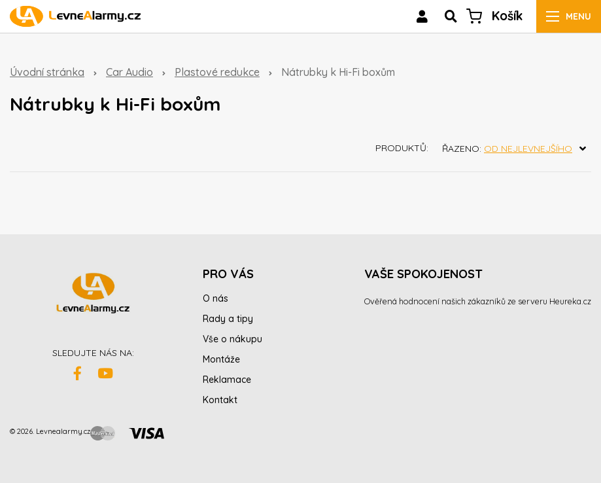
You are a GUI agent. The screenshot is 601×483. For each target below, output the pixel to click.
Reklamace (227, 379)
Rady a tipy (228, 319)
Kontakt (220, 400)
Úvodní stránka (47, 72)
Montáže (221, 359)
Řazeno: (516, 148)
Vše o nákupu (232, 339)
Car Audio (129, 72)
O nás (215, 298)
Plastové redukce (217, 72)
